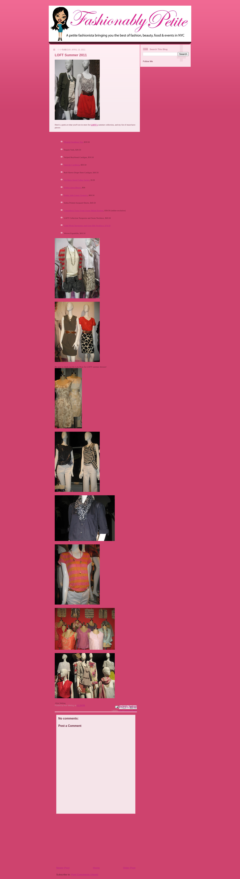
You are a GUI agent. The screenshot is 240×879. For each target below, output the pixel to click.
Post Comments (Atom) (84, 874)
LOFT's (94, 125)
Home (96, 867)
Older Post (129, 867)
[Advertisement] (79, 839)
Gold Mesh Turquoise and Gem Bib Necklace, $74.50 (87, 225)
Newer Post (63, 867)
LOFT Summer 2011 (127, 711)
